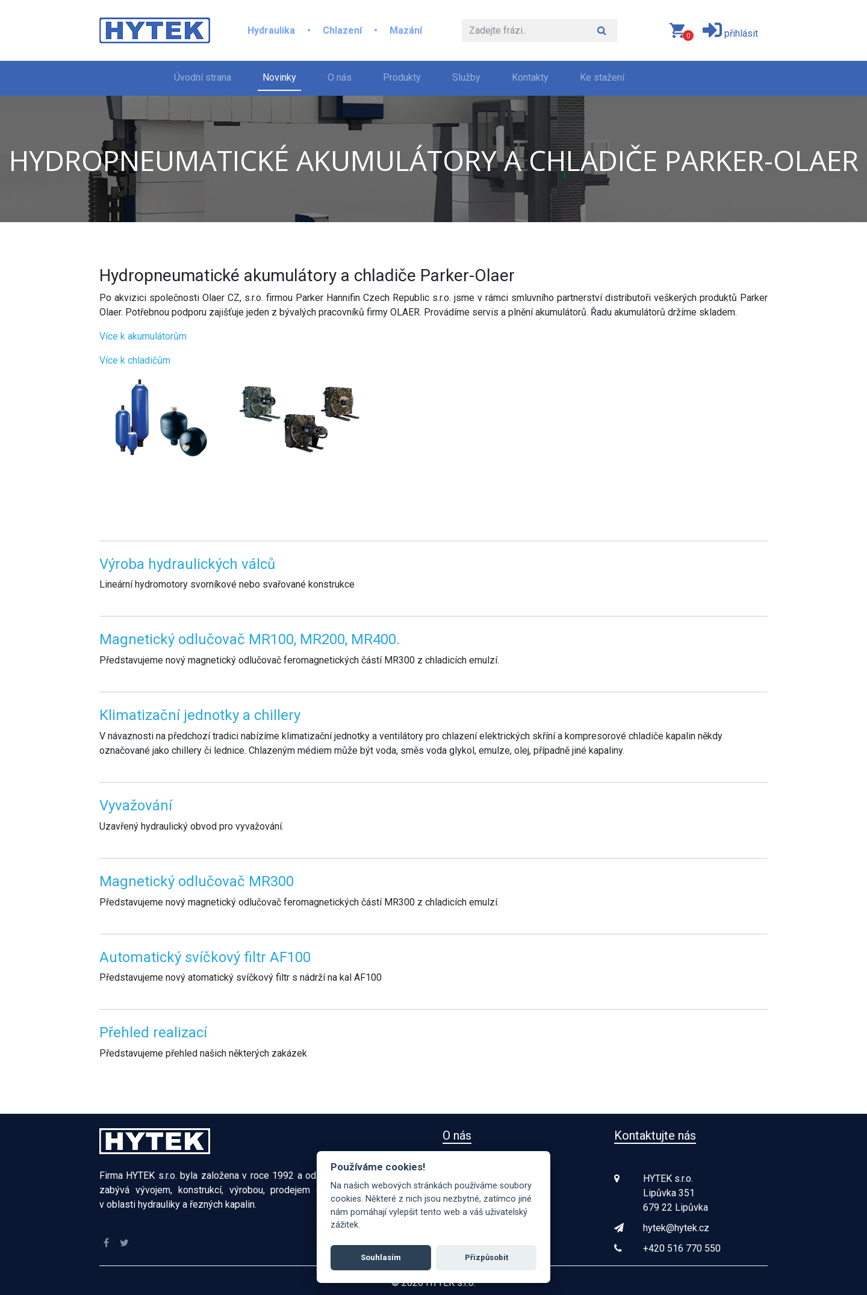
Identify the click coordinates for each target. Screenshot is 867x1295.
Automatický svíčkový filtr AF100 (205, 957)
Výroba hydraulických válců (187, 564)
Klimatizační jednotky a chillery (199, 715)
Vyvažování (135, 805)
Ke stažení (602, 77)
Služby (466, 77)
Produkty (402, 77)
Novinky (279, 77)
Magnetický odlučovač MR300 (196, 881)
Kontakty (530, 77)
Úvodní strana (205, 76)
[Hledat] (524, 30)
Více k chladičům (134, 360)
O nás (340, 77)
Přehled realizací (153, 1032)
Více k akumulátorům (143, 336)
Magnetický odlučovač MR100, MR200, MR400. (249, 639)
